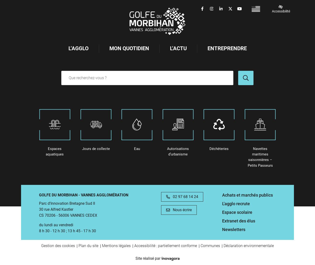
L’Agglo (78, 48)
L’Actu (178, 48)
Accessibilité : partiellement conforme (165, 245)
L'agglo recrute (236, 203)
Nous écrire (179, 210)
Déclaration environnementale (249, 245)
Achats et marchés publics (247, 195)
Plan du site (88, 245)
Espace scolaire (237, 212)
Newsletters (233, 229)
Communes (210, 245)
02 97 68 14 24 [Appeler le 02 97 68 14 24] (182, 196)
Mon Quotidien (129, 48)
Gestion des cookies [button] (58, 245)
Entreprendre (227, 48)
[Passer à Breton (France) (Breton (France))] (256, 9)
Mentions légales (116, 245)
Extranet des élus (238, 220)
